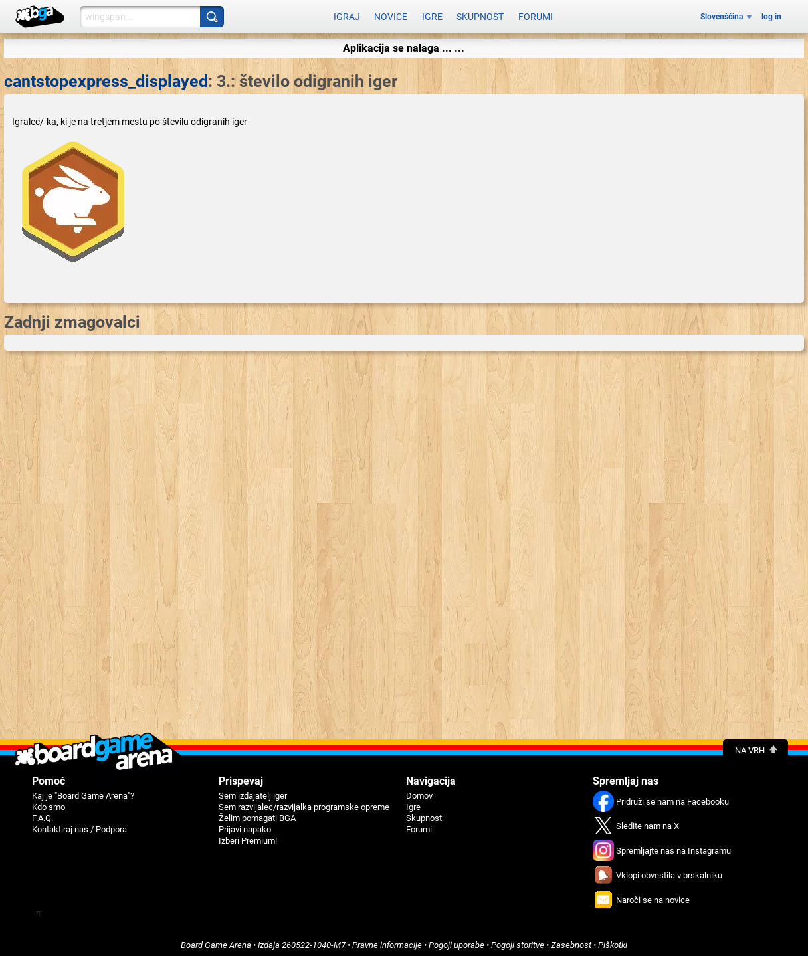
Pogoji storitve (517, 940)
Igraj (347, 14)
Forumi (535, 14)
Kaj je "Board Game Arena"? (83, 791)
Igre (432, 14)
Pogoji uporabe (456, 940)
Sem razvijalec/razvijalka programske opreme (304, 802)
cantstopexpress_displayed (106, 76)
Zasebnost (571, 940)
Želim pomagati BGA (257, 813)
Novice (390, 14)
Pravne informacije (387, 940)
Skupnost (480, 14)
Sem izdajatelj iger (253, 791)
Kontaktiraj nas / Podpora (79, 825)
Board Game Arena (216, 940)
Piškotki (612, 940)
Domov (419, 791)
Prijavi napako (245, 825)
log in (771, 14)
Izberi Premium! (248, 836)
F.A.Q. (42, 813)
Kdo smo (48, 802)
